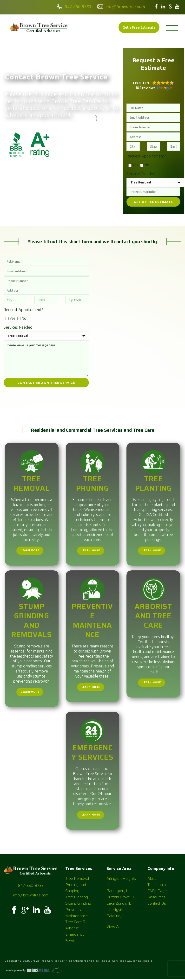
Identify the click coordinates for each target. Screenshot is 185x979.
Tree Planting (153, 483)
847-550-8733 (78, 6)
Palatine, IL (116, 916)
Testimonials (157, 885)
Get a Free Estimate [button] (139, 27)
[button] (153, 85)
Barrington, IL (117, 891)
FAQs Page (157, 891)
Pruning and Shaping (75, 888)
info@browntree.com (125, 6)
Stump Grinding (78, 903)
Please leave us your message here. (46, 359)
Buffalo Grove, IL (120, 897)
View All (113, 927)
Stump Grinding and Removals (31, 620)
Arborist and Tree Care (153, 616)
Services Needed (140, 173)
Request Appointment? (146, 156)
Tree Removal (31, 483)
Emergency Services (92, 752)
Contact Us (156, 903)
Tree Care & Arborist (75, 925)
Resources (156, 897)
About (152, 878)
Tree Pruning (92, 483)
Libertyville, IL (118, 910)
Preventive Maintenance (92, 620)
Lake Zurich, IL (118, 903)
